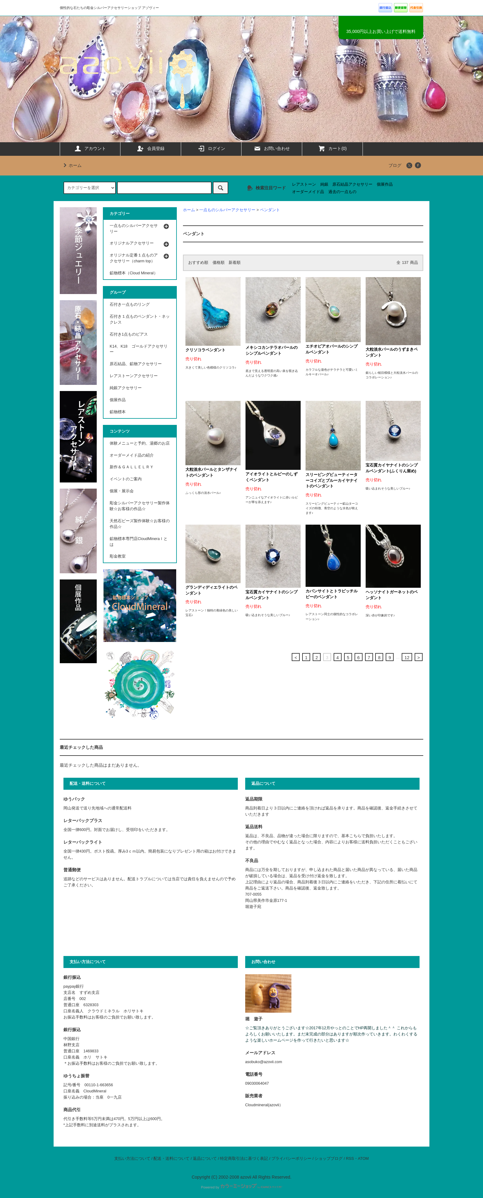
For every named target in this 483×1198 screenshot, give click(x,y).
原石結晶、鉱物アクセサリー (136, 364)
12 (406, 657)
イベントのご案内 (126, 479)
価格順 (219, 262)
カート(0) (332, 148)
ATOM (363, 1158)
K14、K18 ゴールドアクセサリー (139, 349)
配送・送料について (171, 1158)
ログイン (211, 148)
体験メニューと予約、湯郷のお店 (140, 443)
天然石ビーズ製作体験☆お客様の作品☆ (140, 524)
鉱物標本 (118, 412)
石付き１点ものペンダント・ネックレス (140, 319)
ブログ (394, 165)
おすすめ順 (198, 262)
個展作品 (385, 184)
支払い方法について (132, 1158)
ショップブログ (329, 1158)
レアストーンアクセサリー (134, 376)
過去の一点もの (342, 192)
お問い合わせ (272, 148)
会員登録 (150, 148)
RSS (350, 1158)
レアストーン (304, 184)
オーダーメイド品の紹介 (132, 455)
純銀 (324, 184)
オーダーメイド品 (308, 192)
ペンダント (270, 210)
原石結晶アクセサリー (352, 184)
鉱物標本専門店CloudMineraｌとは (139, 542)
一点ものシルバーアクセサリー (227, 210)
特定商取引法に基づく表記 (244, 1158)
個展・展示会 (122, 491)
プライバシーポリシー (291, 1158)
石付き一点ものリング (130, 304)
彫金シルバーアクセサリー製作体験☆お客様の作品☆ (140, 506)
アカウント (90, 148)
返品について (205, 1158)
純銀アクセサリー (126, 388)
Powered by (241, 1187)
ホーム (71, 165)
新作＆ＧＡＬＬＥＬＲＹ (134, 467)
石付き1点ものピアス (129, 334)
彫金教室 (118, 556)
